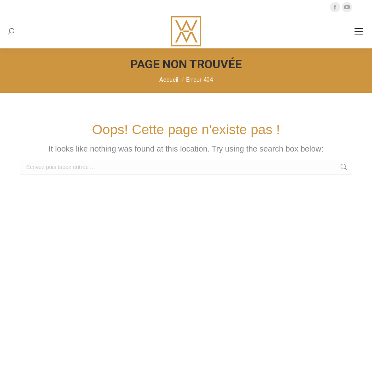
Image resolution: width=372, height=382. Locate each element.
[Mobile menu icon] (359, 31)
